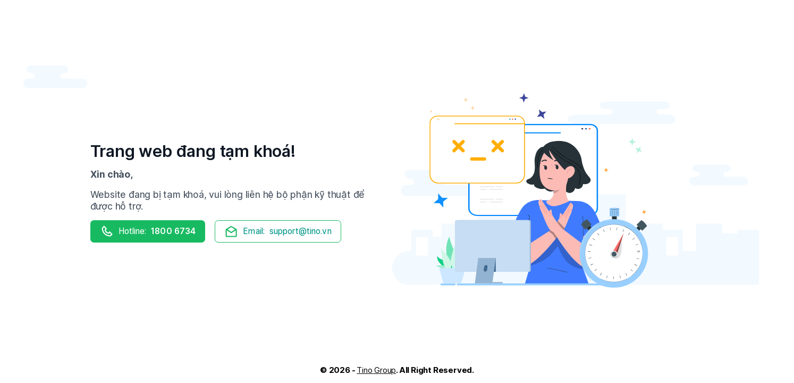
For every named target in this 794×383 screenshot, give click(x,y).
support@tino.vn (277, 231)
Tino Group (376, 370)
